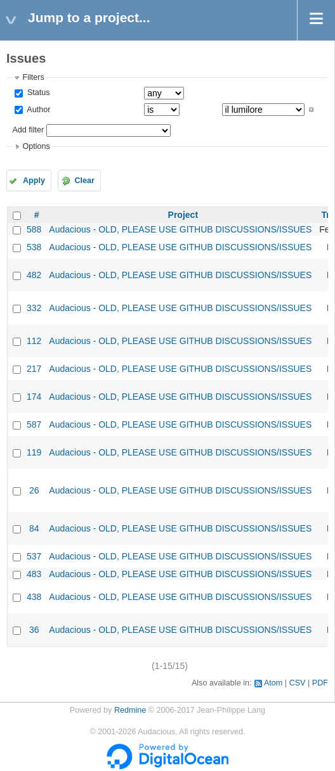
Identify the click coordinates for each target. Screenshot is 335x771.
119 (34, 452)
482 (34, 275)
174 (34, 397)
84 (34, 528)
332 (34, 308)
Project (183, 215)
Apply (34, 180)
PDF (320, 683)
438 (34, 597)
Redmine (130, 710)
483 (34, 574)
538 (34, 247)
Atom (273, 683)
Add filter (28, 129)
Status (37, 92)
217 (34, 369)
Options (35, 146)
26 (34, 490)
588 (34, 229)
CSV (297, 683)
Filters (33, 77)
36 (34, 630)
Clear (84, 180)
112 (34, 341)
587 (34, 424)
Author (37, 109)
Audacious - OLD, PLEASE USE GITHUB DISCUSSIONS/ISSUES (180, 229)
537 (34, 556)
